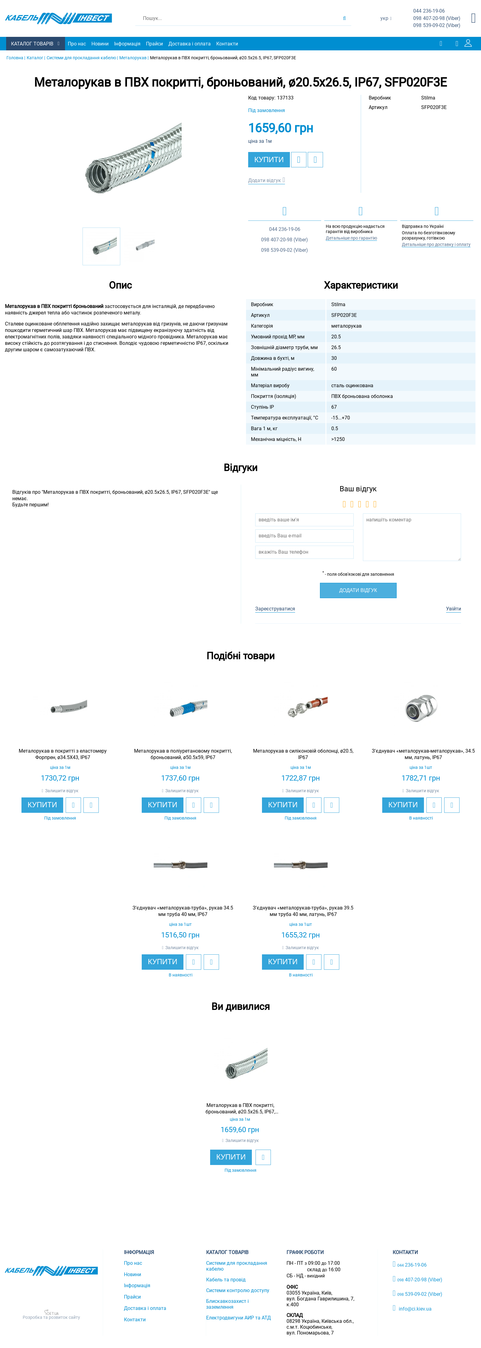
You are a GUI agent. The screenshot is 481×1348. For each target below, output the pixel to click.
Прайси (154, 44)
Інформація (127, 44)
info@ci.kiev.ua (412, 1308)
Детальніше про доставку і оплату (436, 244)
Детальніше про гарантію (351, 238)
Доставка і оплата (189, 44)
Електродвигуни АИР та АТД (238, 1318)
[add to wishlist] (298, 159)
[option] (120, 161)
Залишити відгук (62, 790)
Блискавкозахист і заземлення (227, 1304)
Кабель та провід (226, 1280)
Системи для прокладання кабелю (236, 1266)
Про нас (77, 44)
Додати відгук (264, 180)
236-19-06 (429, 11)
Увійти (453, 609)
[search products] (344, 18)
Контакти (227, 44)
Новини (100, 44)
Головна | (15, 57)
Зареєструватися (275, 609)
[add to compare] (315, 159)
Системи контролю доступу (237, 1290)
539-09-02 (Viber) (436, 25)
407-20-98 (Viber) (436, 18)
